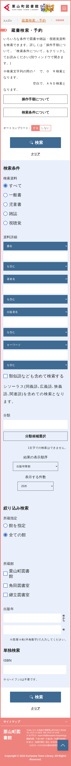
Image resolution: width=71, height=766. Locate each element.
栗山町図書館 (18, 573)
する (36, 128)
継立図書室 (18, 594)
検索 (36, 142)
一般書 (13, 195)
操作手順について (35, 99)
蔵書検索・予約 (34, 20)
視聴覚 (13, 223)
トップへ (7, 20)
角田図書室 (18, 585)
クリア (35, 154)
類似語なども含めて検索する (35, 376)
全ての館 (16, 535)
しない (45, 128)
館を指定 (16, 525)
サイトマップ (35, 721)
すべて (14, 185)
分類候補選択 (35, 436)
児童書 (13, 204)
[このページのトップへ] (62, 745)
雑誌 (11, 213)
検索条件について (35, 112)
